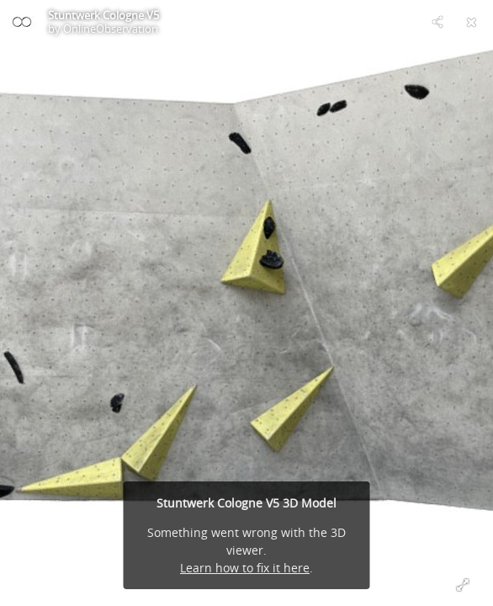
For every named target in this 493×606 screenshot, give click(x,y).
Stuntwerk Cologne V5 (103, 15)
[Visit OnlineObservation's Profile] (21, 21)
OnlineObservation (110, 28)
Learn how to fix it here (245, 568)
